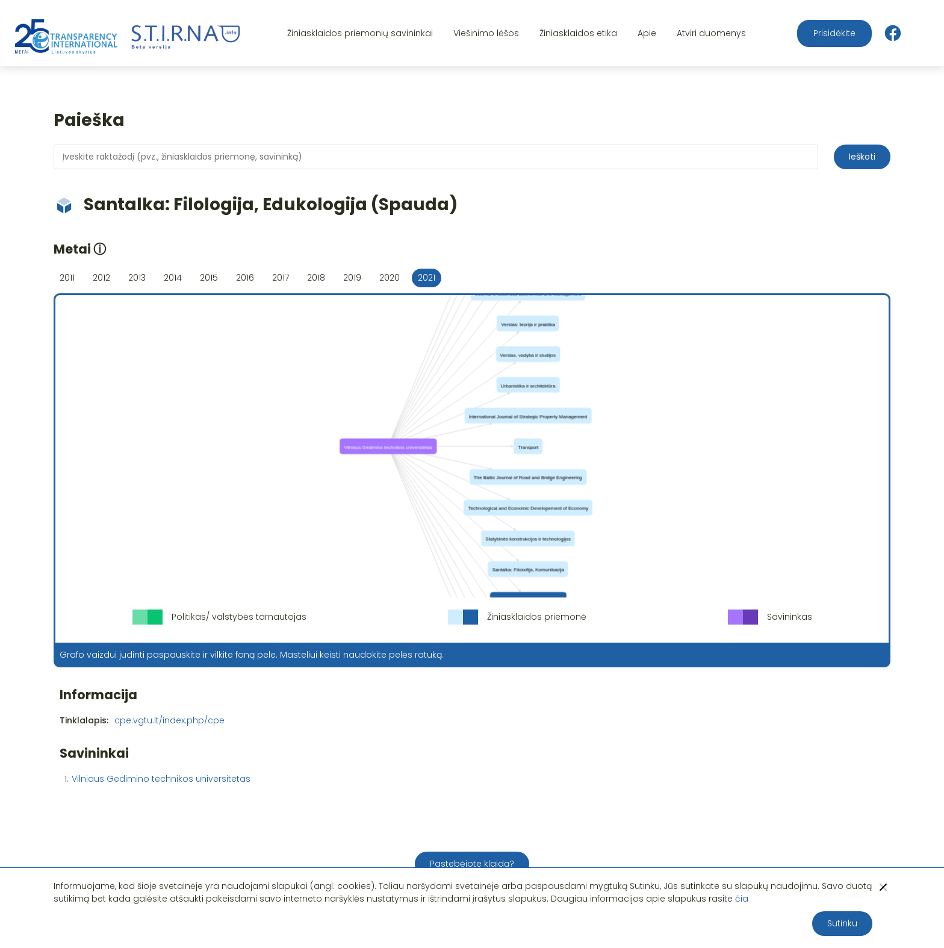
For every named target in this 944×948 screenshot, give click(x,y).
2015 (209, 278)
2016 (245, 278)
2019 (352, 278)
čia (741, 899)
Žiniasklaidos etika (578, 33)
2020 (389, 278)
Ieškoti (862, 157)
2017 (280, 278)
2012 (101, 278)
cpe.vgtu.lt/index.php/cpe (169, 720)
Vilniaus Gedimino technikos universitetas (161, 779)
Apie (647, 33)
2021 (426, 278)
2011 (67, 278)
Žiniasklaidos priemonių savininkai (360, 33)
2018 (316, 278)
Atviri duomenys (711, 33)
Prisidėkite (834, 33)
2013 (137, 278)
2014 (173, 278)
